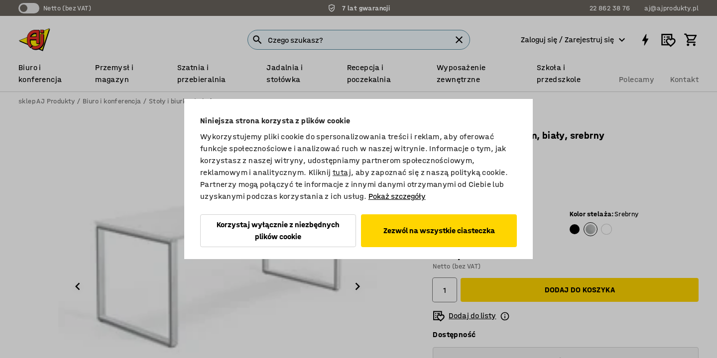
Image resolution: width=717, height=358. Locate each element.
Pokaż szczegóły (397, 196)
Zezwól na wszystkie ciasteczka (439, 230)
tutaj (342, 172)
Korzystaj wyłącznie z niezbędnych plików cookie (278, 230)
